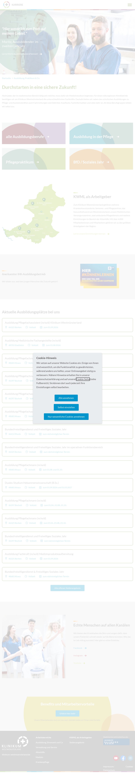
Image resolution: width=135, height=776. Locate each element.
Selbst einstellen (66, 407)
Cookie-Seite (83, 379)
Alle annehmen (66, 397)
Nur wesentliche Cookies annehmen (66, 416)
